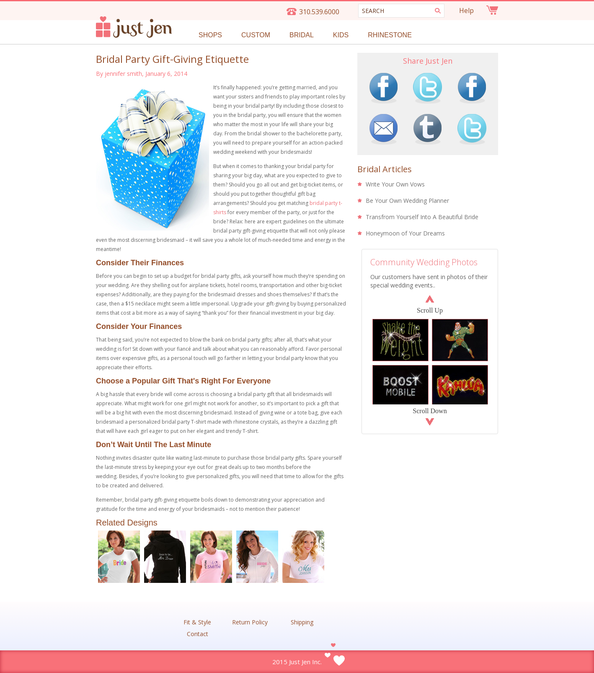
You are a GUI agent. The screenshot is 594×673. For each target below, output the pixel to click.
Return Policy (250, 622)
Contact (197, 634)
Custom (255, 35)
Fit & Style (197, 622)
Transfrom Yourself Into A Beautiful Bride (422, 217)
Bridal (301, 35)
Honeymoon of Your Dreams (405, 233)
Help (466, 10)
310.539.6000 (319, 11)
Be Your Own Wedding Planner (407, 200)
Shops (210, 35)
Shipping (302, 622)
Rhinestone (390, 35)
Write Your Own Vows (395, 184)
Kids (341, 35)
